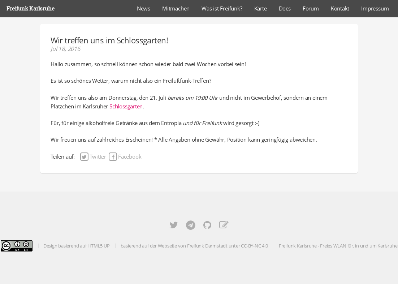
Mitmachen (176, 8)
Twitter (93, 156)
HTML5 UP (98, 245)
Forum (311, 8)
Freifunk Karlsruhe (30, 8)
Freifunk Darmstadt (207, 245)
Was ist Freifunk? (222, 8)
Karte (260, 8)
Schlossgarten (126, 106)
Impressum (375, 8)
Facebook (125, 156)
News (143, 8)
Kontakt (340, 8)
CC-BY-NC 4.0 (254, 245)
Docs (285, 8)
